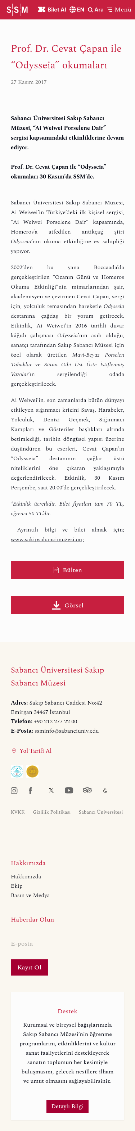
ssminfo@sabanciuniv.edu (67, 731)
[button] (119, 9)
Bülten (67, 570)
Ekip (17, 886)
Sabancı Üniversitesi (101, 812)
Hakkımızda (26, 876)
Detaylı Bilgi (67, 1106)
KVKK (18, 812)
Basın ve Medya (30, 895)
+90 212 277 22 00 (55, 721)
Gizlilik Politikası (52, 812)
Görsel (67, 605)
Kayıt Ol (29, 967)
